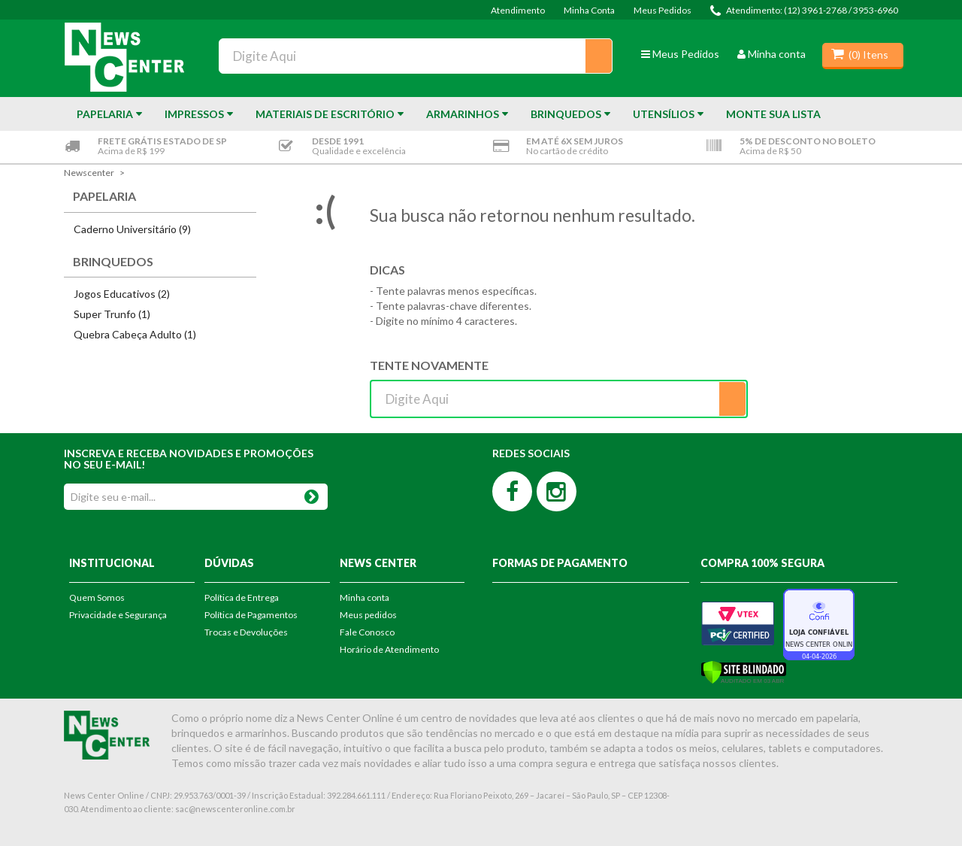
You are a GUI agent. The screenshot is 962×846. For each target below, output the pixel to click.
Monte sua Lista (773, 114)
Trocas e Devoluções (246, 632)
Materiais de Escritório (325, 114)
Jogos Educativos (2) (122, 293)
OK (312, 493)
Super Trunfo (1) (112, 314)
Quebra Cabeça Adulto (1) (135, 334)
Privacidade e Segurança (118, 614)
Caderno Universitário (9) (132, 229)
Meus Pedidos (662, 10)
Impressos (194, 114)
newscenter (89, 172)
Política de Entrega (241, 597)
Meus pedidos (368, 614)
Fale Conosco (367, 632)
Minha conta (771, 53)
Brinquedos (566, 114)
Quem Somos (97, 597)
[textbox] (416, 56)
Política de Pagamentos (251, 614)
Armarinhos (462, 114)
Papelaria (105, 114)
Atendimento (518, 10)
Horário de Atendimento (389, 649)
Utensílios (663, 114)
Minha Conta (589, 10)
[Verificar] (743, 671)
